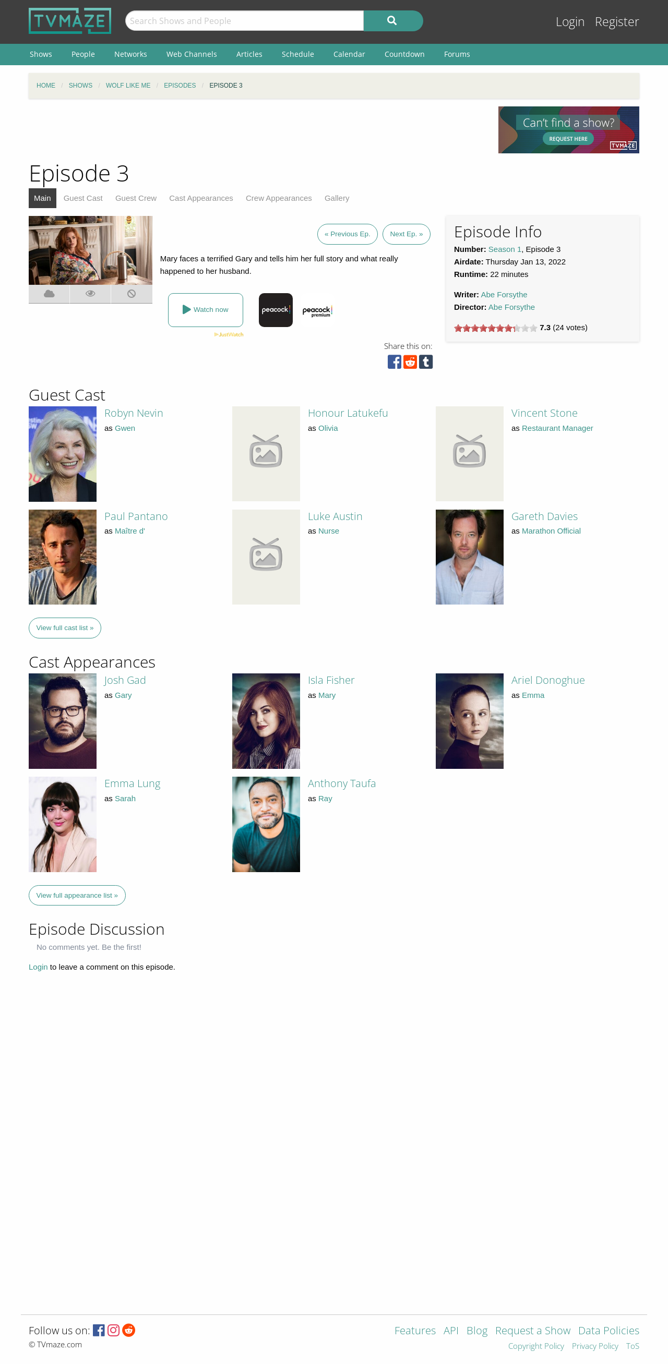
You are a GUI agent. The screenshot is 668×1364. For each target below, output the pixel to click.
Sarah (125, 798)
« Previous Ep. (348, 234)
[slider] (496, 328)
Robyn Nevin (133, 413)
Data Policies (608, 1331)
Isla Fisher (331, 680)
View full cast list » (65, 628)
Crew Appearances (279, 198)
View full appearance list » (77, 895)
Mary (327, 695)
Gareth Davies (544, 516)
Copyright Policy (536, 1346)
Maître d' (130, 530)
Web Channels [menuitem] (191, 54)
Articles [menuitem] (249, 54)
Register (617, 22)
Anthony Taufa (342, 783)
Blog (477, 1331)
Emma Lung (132, 783)
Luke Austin (335, 516)
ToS (632, 1346)
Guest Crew (136, 198)
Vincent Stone (544, 413)
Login (570, 22)
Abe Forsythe (504, 294)
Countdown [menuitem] (405, 54)
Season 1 (504, 249)
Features (415, 1331)
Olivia (328, 428)
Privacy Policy (595, 1346)
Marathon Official (551, 530)
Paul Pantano (136, 516)
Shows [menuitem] (41, 54)
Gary (123, 695)
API (451, 1331)
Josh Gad (125, 680)
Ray (325, 798)
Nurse (328, 530)
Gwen (125, 428)
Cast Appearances (201, 198)
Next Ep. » (406, 234)
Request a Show (532, 1331)
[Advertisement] (256, 129)
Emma (533, 695)
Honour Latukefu (348, 413)
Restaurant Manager (557, 428)
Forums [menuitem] (457, 54)
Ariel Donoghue (548, 680)
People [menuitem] (83, 54)
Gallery (337, 198)
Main (42, 198)
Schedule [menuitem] (298, 54)
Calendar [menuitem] (349, 54)
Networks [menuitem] (130, 54)
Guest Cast (83, 198)
